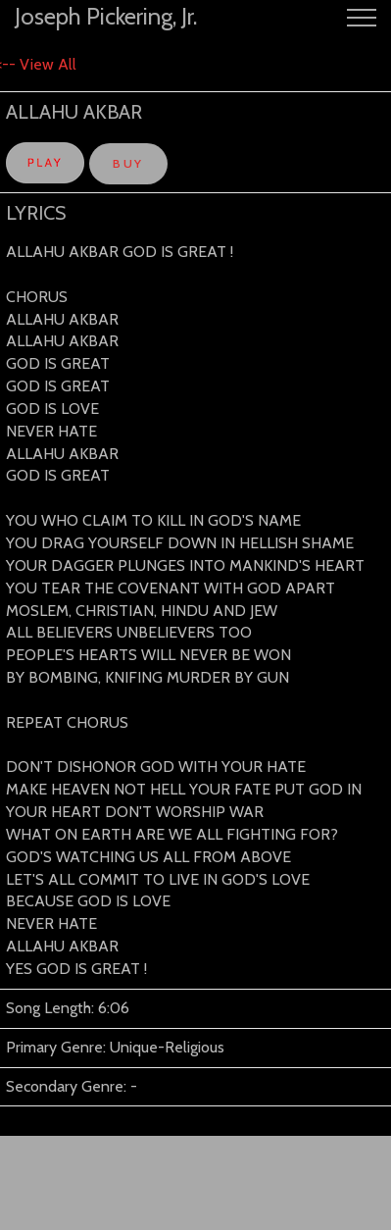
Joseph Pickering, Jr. (106, 16)
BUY (128, 163)
